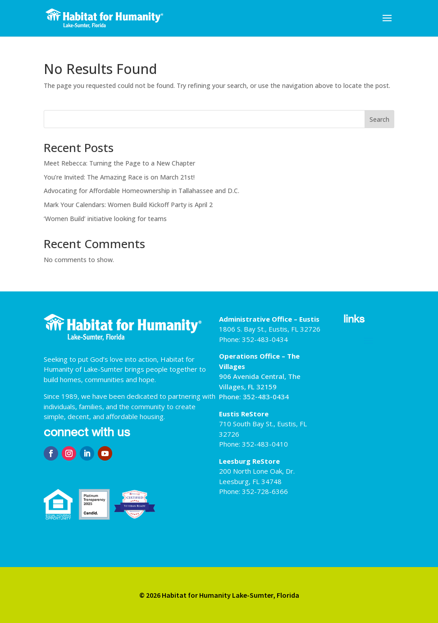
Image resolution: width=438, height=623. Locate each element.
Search (379, 119)
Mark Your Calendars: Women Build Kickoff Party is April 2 (128, 204)
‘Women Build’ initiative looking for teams (105, 218)
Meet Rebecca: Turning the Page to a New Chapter (119, 163)
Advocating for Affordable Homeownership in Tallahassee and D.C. (141, 190)
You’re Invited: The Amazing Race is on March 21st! (119, 177)
